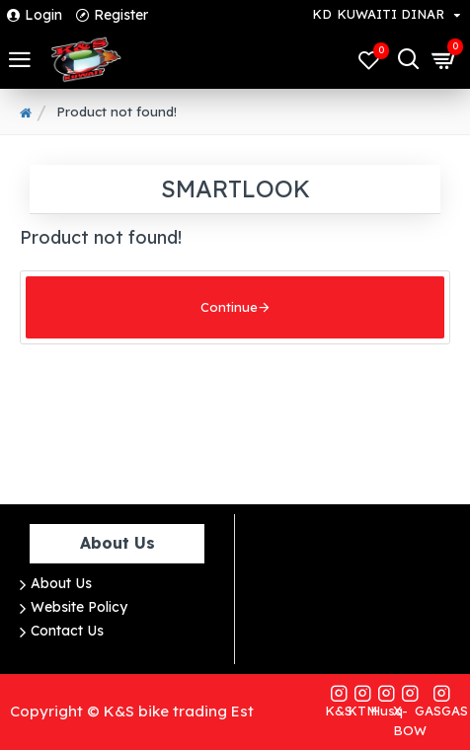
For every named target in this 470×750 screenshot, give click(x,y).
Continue (229, 312)
